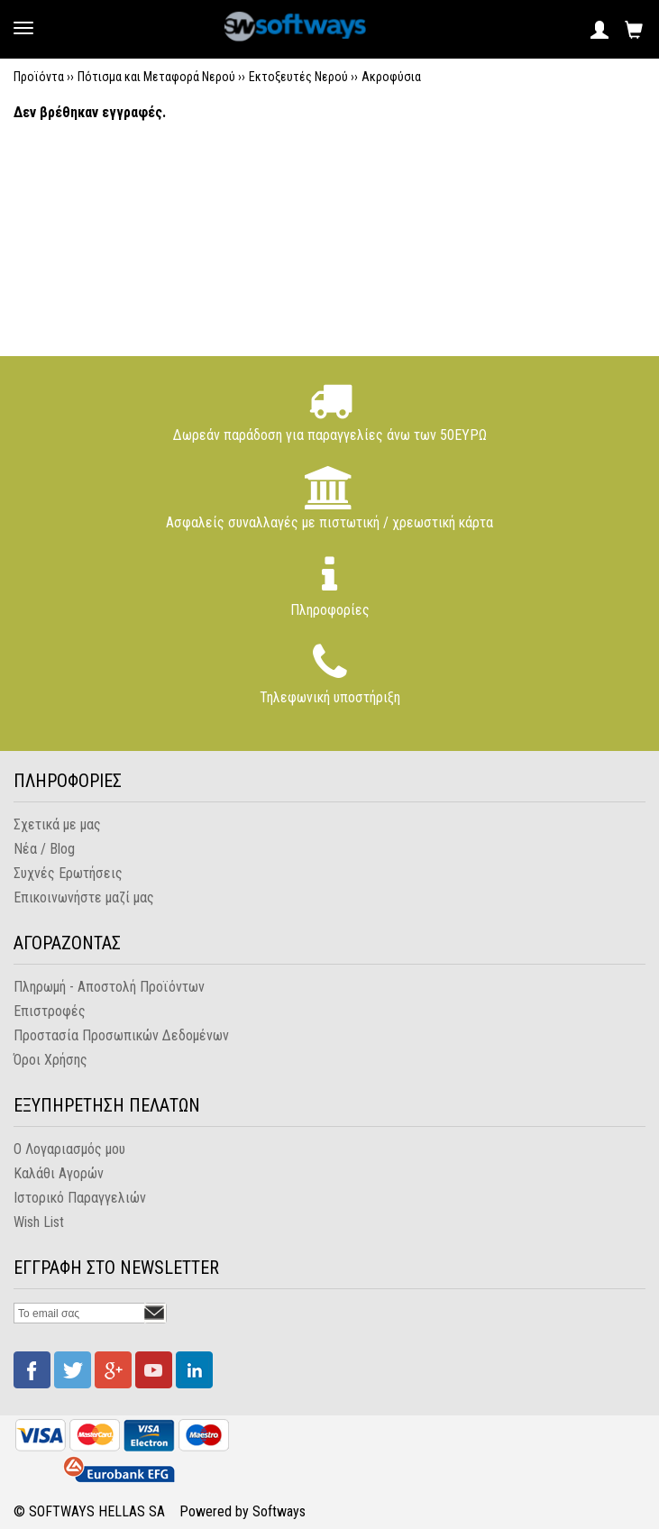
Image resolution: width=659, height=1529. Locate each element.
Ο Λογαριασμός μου (69, 1149)
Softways (279, 1511)
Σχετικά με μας (57, 824)
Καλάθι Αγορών (59, 1173)
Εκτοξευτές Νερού (298, 76)
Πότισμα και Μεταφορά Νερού (156, 76)
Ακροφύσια (391, 76)
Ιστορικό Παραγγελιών (80, 1197)
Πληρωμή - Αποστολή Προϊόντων (109, 986)
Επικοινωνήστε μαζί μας (84, 897)
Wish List (39, 1222)
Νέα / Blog (44, 848)
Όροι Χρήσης (50, 1059)
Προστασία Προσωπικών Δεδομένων (121, 1035)
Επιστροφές (50, 1011)
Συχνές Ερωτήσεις (68, 873)
